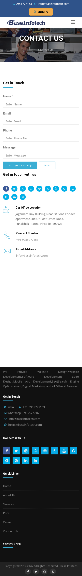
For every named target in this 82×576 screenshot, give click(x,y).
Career (7, 522)
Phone (7, 130)
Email (8, 113)
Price (6, 513)
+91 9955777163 (27, 240)
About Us (9, 495)
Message (9, 147)
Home (30, 50)
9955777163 (22, 4)
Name (8, 96)
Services (8, 504)
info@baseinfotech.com (32, 256)
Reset (47, 165)
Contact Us (10, 531)
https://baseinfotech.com (25, 425)
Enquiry (41, 12)
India (11, 407)
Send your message (20, 165)
